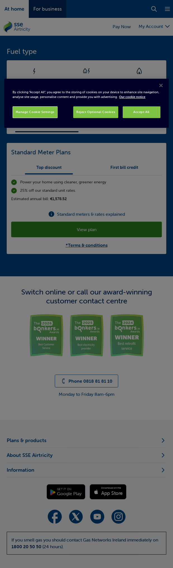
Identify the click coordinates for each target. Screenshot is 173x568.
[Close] (161, 85)
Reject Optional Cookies (95, 112)
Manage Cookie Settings (35, 112)
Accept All (141, 112)
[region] (86, 103)
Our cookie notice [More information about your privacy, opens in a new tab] (132, 97)
